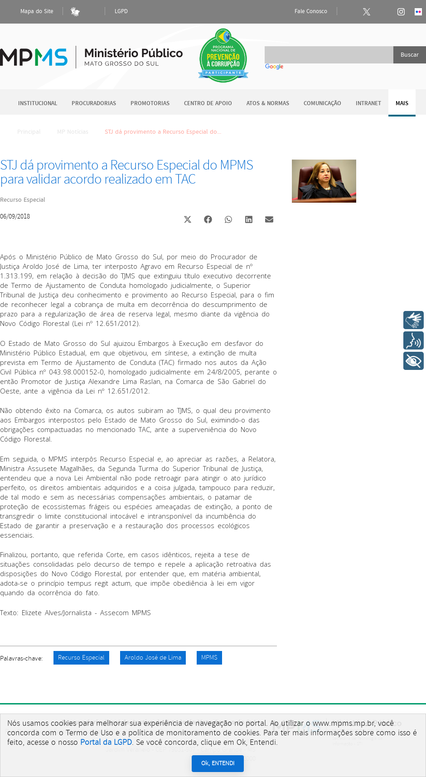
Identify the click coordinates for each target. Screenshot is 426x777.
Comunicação (322, 103)
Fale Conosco (303, 11)
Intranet (368, 103)
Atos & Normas (268, 103)
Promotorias (150, 103)
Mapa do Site (29, 11)
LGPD (121, 11)
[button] (187, 220)
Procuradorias (94, 103)
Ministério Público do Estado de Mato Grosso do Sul (91, 52)
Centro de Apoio (208, 103)
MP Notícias (72, 132)
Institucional (37, 103)
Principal (23, 132)
